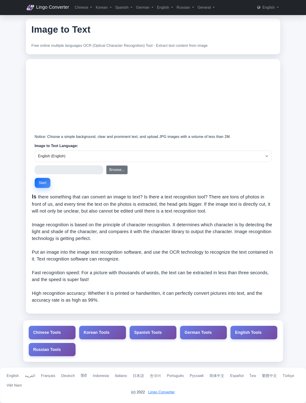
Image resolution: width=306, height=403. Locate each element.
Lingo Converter (47, 7)
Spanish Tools (148, 332)
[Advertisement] (153, 100)
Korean (102, 7)
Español (237, 376)
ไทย (253, 376)
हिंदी (84, 376)
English (163, 7)
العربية (30, 376)
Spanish (122, 7)
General (205, 7)
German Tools (198, 332)
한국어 (155, 376)
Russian (184, 7)
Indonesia (101, 376)
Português (175, 376)
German (143, 7)
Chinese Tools (47, 332)
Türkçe (288, 376)
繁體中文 (269, 376)
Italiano (121, 376)
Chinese (82, 7)
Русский (197, 376)
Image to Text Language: (56, 146)
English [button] (266, 7)
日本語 (138, 376)
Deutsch (68, 376)
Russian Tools (47, 349)
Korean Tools (97, 332)
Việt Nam (14, 385)
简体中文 (216, 376)
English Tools (248, 332)
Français (48, 376)
